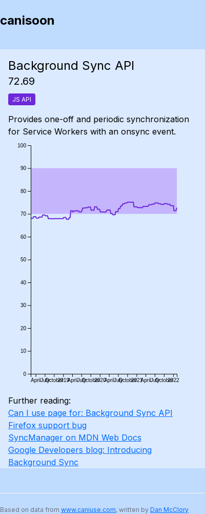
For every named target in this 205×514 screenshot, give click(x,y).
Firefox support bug (47, 425)
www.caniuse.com (88, 509)
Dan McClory (169, 509)
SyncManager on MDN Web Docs (74, 437)
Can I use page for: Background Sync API (90, 413)
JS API (21, 99)
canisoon (27, 20)
